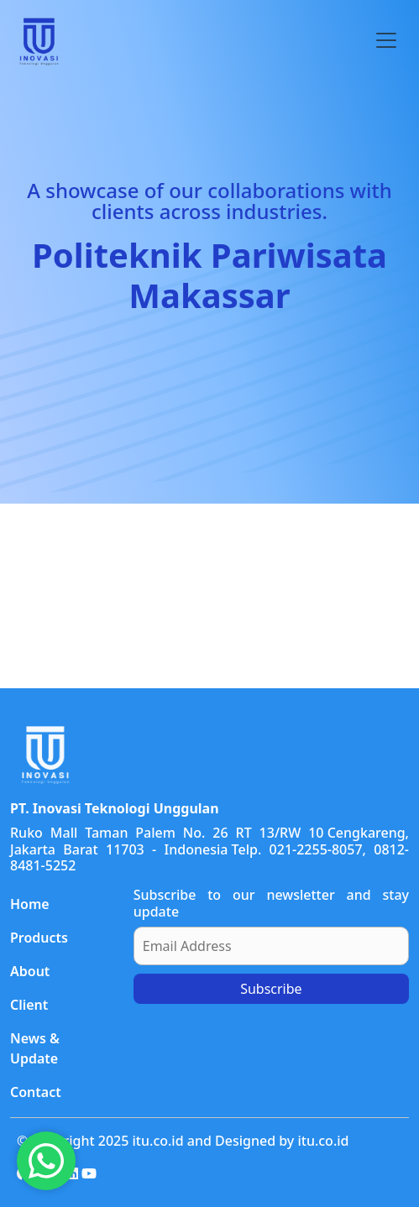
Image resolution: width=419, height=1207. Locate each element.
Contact (35, 1092)
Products (39, 937)
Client (29, 1004)
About (30, 971)
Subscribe (270, 989)
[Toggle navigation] (386, 40)
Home (30, 904)
